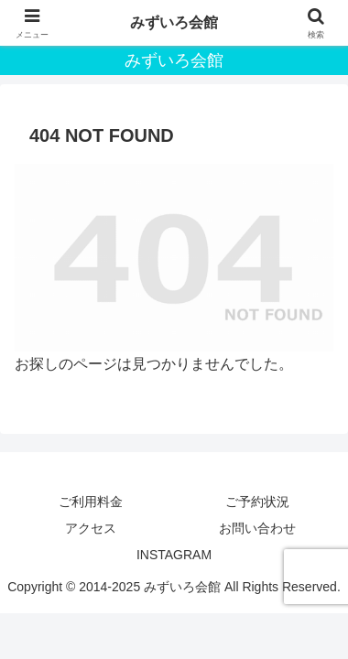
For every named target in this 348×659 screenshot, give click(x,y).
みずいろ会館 (174, 22)
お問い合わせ (257, 528)
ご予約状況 (257, 501)
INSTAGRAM (174, 554)
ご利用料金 (91, 501)
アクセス (90, 528)
